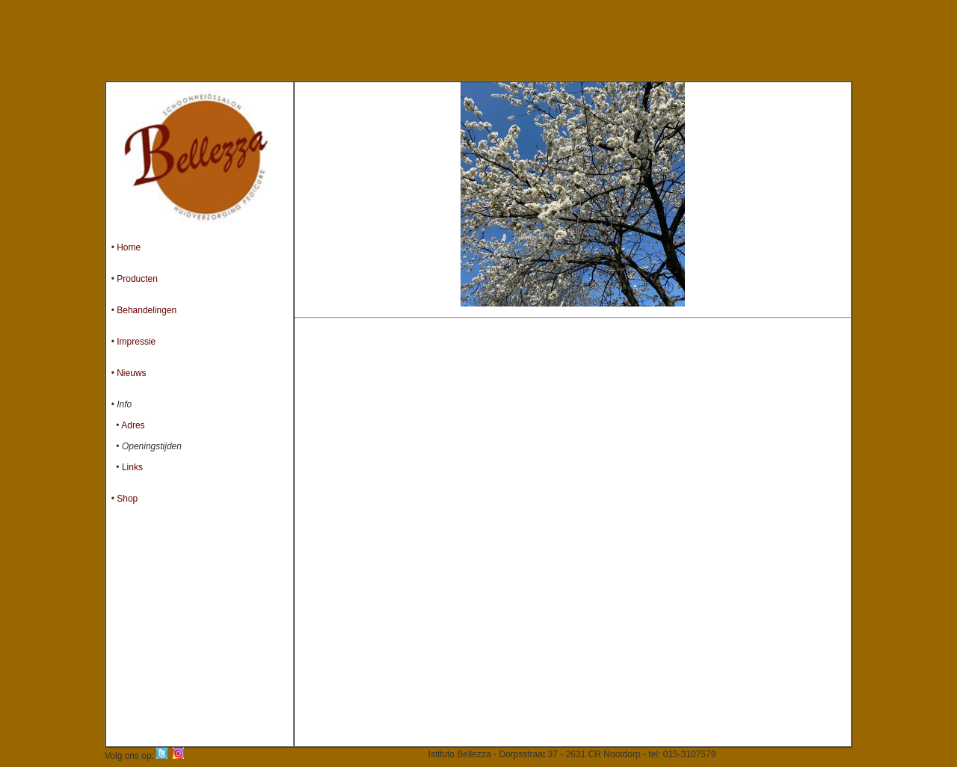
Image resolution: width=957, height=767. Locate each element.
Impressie (136, 341)
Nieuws (131, 373)
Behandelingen (146, 310)
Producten (137, 279)
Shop (127, 498)
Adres (132, 425)
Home (129, 247)
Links (132, 467)
